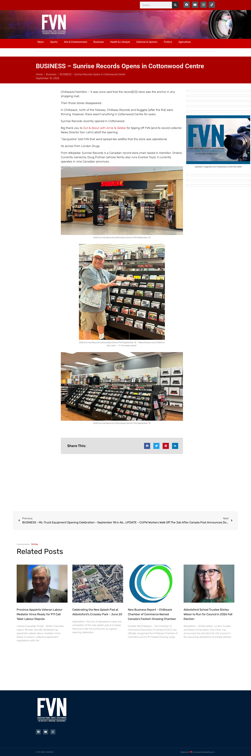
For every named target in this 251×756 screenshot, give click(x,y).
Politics (168, 41)
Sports (53, 41)
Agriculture (184, 41)
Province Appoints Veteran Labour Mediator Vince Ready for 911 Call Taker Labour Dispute (39, 614)
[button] (147, 446)
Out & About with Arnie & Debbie (104, 128)
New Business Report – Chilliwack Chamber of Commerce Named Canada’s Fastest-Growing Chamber (152, 614)
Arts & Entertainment (75, 41)
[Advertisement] (137, 24)
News (40, 41)
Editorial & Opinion (146, 41)
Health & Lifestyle (120, 41)
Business (98, 41)
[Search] (175, 5)
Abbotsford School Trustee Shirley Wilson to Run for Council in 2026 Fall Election (208, 614)
